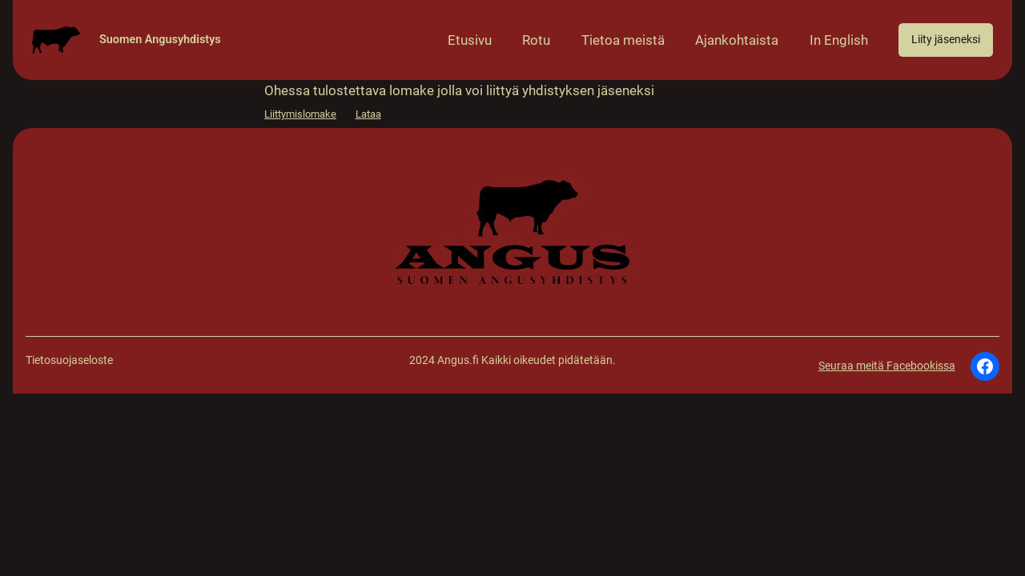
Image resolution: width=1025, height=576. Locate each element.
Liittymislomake (300, 114)
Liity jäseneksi (945, 39)
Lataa (368, 114)
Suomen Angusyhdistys (160, 39)
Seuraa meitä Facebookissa (886, 366)
